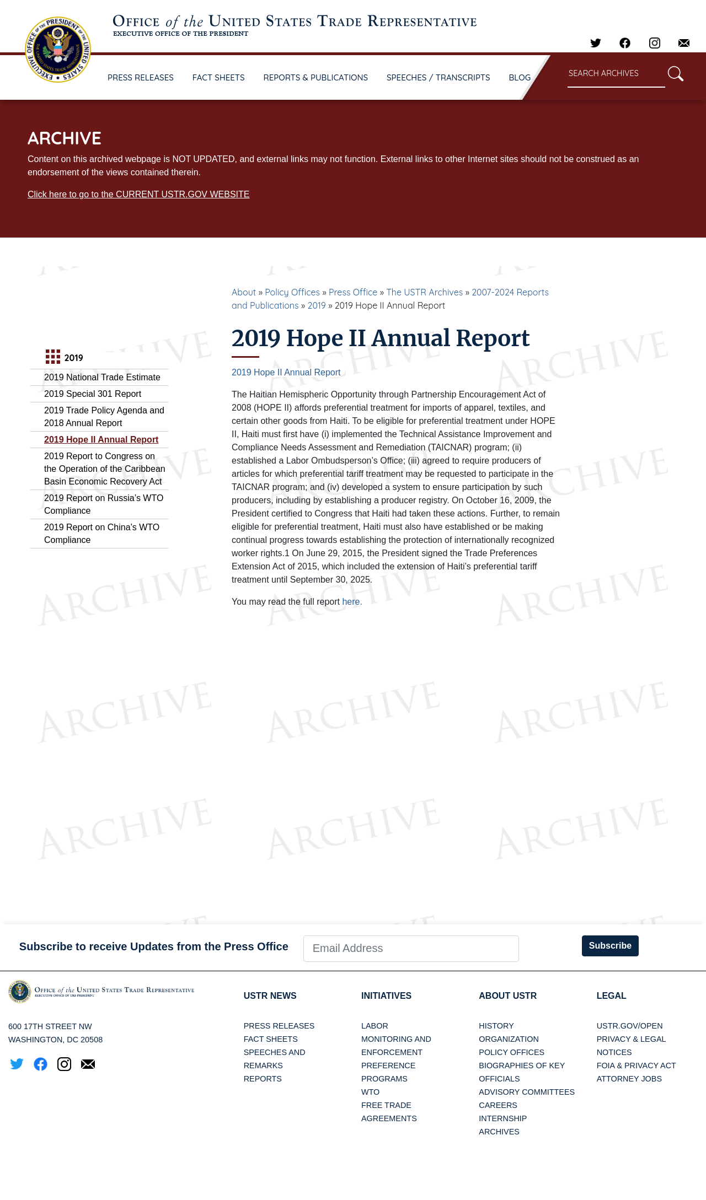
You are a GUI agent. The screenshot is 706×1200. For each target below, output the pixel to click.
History (496, 1025)
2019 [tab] (63, 358)
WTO (370, 1092)
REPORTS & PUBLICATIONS (316, 77)
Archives (499, 1131)
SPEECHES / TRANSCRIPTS (438, 77)
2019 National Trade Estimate (102, 377)
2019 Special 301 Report (92, 394)
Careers (498, 1105)
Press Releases (279, 1025)
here (351, 601)
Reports (263, 1078)
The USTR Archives (424, 292)
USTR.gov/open (630, 1025)
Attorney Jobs (629, 1078)
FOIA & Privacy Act (636, 1065)
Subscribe (610, 945)
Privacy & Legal (631, 1039)
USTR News (270, 995)
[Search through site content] (616, 74)
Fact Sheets (271, 1039)
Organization (508, 1039)
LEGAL (612, 995)
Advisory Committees (527, 1092)
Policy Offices (292, 292)
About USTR (508, 995)
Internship (503, 1118)
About (244, 292)
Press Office (353, 292)
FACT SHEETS (218, 77)
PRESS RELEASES (141, 77)
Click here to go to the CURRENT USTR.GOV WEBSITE (138, 194)
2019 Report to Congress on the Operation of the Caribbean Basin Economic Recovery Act (104, 468)
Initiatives (386, 995)
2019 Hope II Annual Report (101, 439)
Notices (614, 1052)
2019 (317, 305)
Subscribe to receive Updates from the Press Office (153, 946)
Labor (374, 1025)
